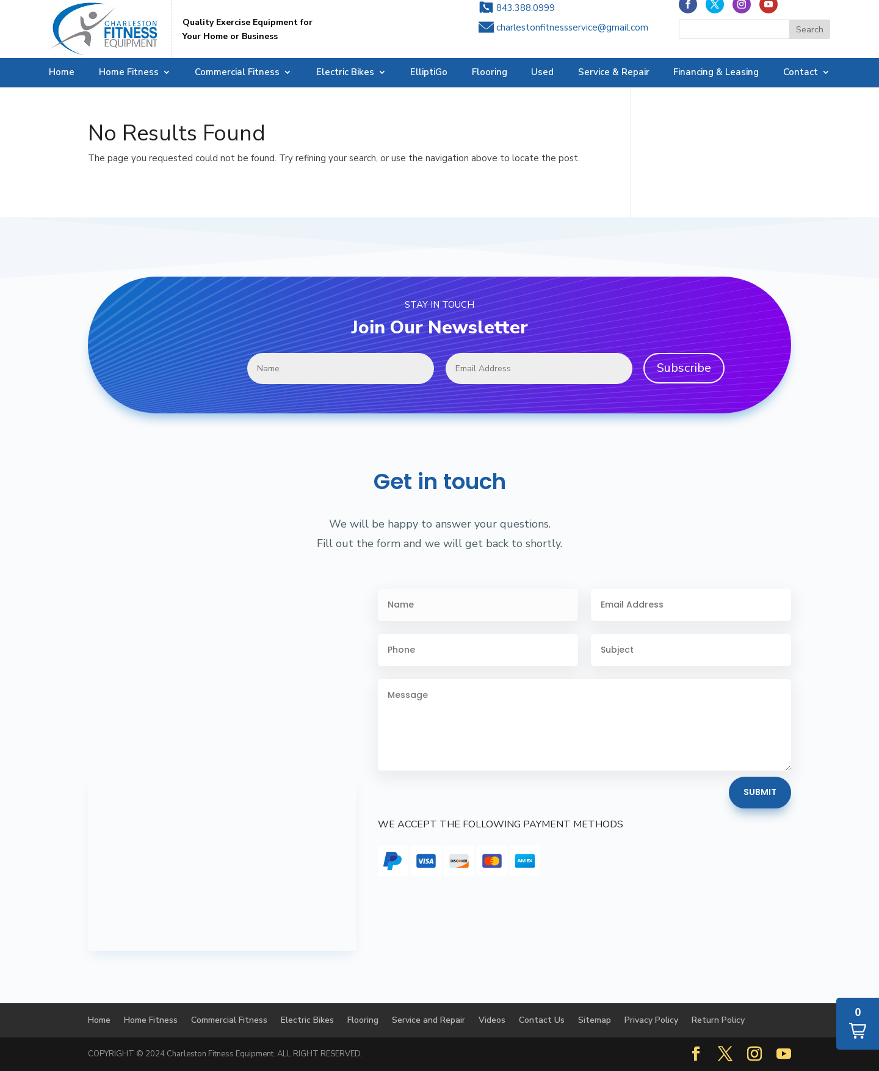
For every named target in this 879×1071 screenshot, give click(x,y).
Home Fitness (129, 73)
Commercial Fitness (237, 73)
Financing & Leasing (716, 73)
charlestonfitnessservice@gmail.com (572, 38)
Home (61, 73)
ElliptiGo (428, 73)
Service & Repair (613, 73)
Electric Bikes (345, 73)
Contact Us (542, 1020)
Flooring (489, 73)
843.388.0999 (525, 19)
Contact (800, 73)
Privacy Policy (651, 1020)
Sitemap (594, 1020)
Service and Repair (428, 1020)
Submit (759, 792)
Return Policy (718, 1020)
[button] (857, 1024)
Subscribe (684, 368)
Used (542, 73)
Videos (492, 1020)
